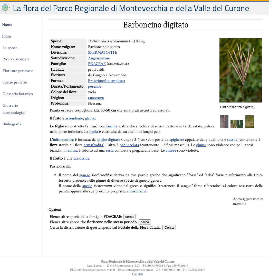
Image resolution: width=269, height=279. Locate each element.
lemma (72, 150)
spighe (102, 139)
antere (171, 150)
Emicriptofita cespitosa (106, 80)
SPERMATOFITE (102, 52)
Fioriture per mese (18, 70)
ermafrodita (93, 145)
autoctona (96, 97)
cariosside (81, 158)
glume (201, 145)
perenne (94, 86)
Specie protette (15, 82)
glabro (90, 118)
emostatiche (136, 191)
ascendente (74, 118)
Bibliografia (12, 124)
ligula (93, 131)
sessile (232, 139)
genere (84, 175)
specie (87, 186)
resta (110, 150)
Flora (6, 36)
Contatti (137, 274)
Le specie (10, 48)
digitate (114, 139)
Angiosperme (99, 58)
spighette (176, 139)
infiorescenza (63, 139)
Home (7, 24)
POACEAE (97, 64)
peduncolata (129, 145)
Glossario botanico (18, 94)
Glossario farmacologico (14, 109)
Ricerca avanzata (16, 59)
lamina (111, 126)
